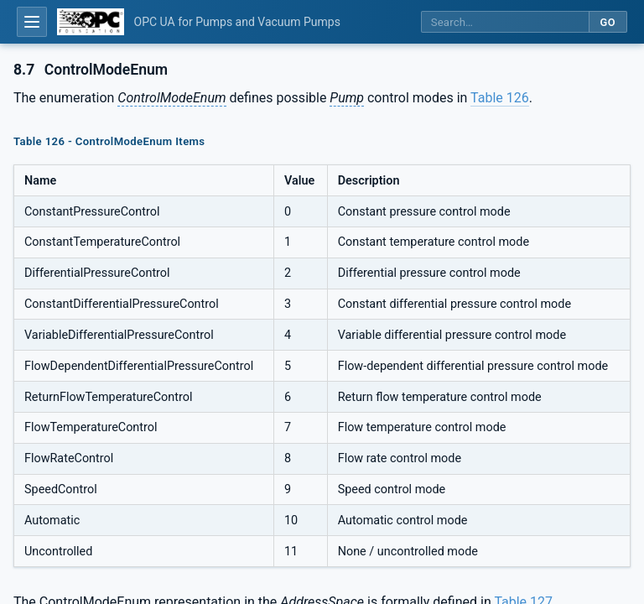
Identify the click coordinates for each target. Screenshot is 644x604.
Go (607, 22)
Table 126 (499, 98)
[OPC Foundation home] (90, 21)
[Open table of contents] (32, 22)
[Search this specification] (505, 22)
